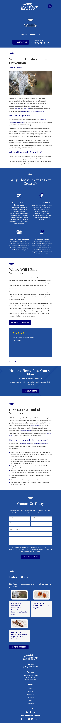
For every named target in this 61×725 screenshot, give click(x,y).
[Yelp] (34, 712)
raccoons (17, 109)
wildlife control (34, 425)
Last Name (34, 518)
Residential (30, 694)
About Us (30, 691)
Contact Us (30, 704)
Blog (30, 701)
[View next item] (14, 361)
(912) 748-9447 (30, 667)
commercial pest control (40, 444)
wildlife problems (26, 430)
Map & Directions (30, 680)
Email (33, 523)
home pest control (25, 444)
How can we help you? (16, 538)
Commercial (30, 697)
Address (12, 528)
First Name (12, 518)
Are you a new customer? (16, 533)
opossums (27, 109)
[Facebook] (30, 712)
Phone (11, 523)
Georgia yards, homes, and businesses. (32, 111)
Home (30, 688)
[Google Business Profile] (27, 712)
